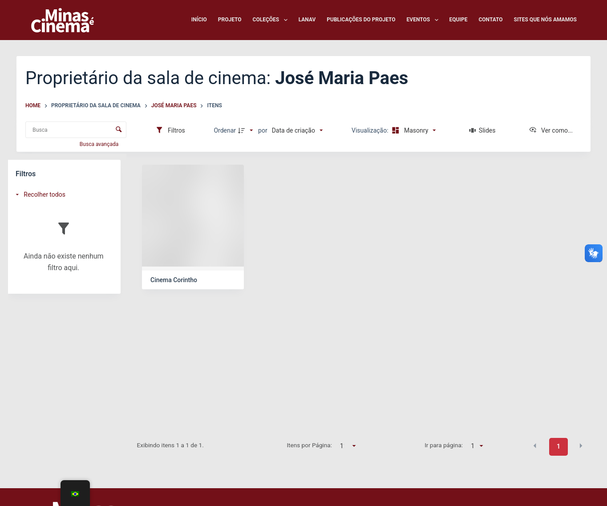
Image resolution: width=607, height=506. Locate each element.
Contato (490, 19)
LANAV (307, 19)
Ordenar (225, 130)
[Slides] (482, 130)
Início (199, 19)
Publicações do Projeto (361, 19)
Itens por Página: (309, 445)
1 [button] (558, 446)
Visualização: (371, 130)
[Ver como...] (550, 130)
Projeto (230, 19)
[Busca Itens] (75, 129)
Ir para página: (444, 445)
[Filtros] (170, 130)
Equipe (458, 19)
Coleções (272, 20)
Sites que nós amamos (545, 19)
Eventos (424, 20)
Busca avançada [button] (100, 144)
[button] (535, 446)
